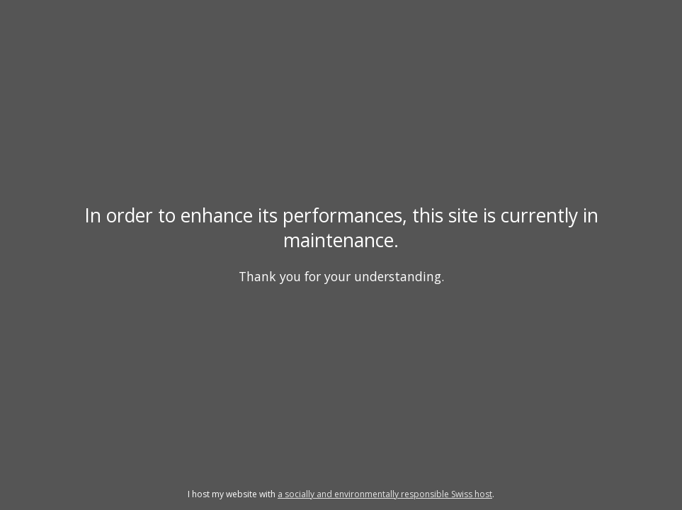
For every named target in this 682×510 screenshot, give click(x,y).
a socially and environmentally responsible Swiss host (385, 494)
